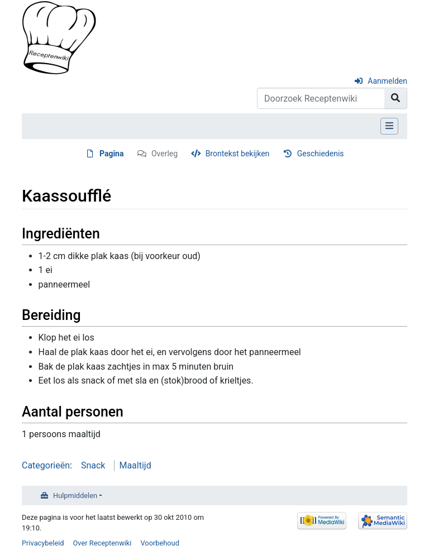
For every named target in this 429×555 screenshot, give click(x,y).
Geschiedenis (320, 153)
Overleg (164, 153)
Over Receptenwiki (102, 543)
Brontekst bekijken (238, 153)
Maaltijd (135, 465)
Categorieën (46, 465)
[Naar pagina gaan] (395, 98)
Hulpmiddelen (75, 495)
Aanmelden (387, 80)
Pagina (111, 153)
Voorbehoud (159, 543)
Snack (93, 465)
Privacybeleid (43, 543)
